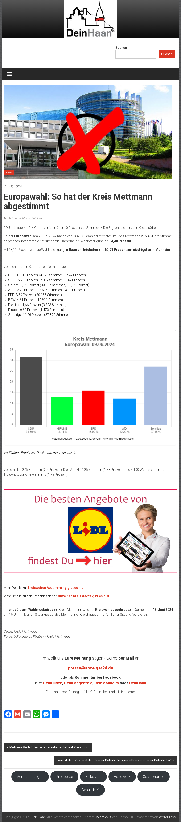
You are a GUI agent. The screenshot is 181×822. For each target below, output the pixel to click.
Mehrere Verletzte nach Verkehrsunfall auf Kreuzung (48, 747)
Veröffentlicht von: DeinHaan (25, 218)
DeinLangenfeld (78, 683)
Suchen (121, 48)
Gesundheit (91, 790)
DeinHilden (52, 683)
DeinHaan (137, 683)
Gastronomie (153, 776)
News (8, 172)
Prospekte (64, 776)
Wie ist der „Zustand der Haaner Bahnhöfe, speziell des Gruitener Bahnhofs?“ (115, 760)
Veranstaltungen (30, 776)
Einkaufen (93, 776)
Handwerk (122, 776)
